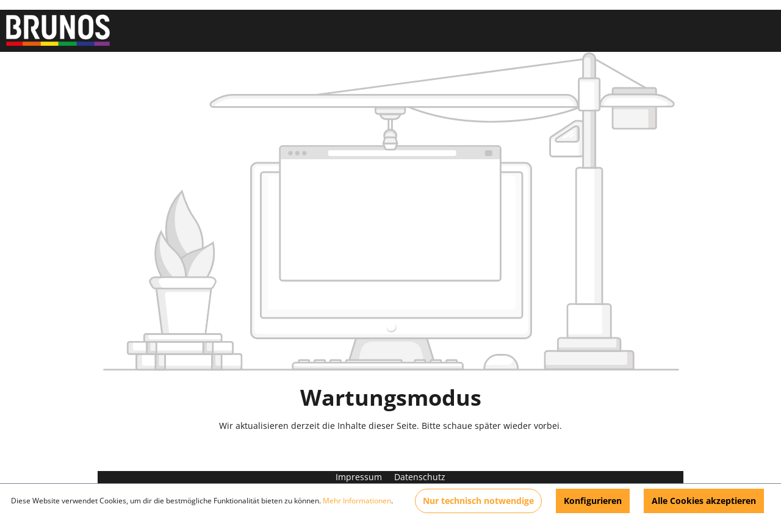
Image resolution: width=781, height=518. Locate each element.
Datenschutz (419, 477)
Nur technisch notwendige (478, 500)
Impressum (360, 477)
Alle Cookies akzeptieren (704, 500)
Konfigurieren (593, 500)
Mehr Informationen (357, 500)
